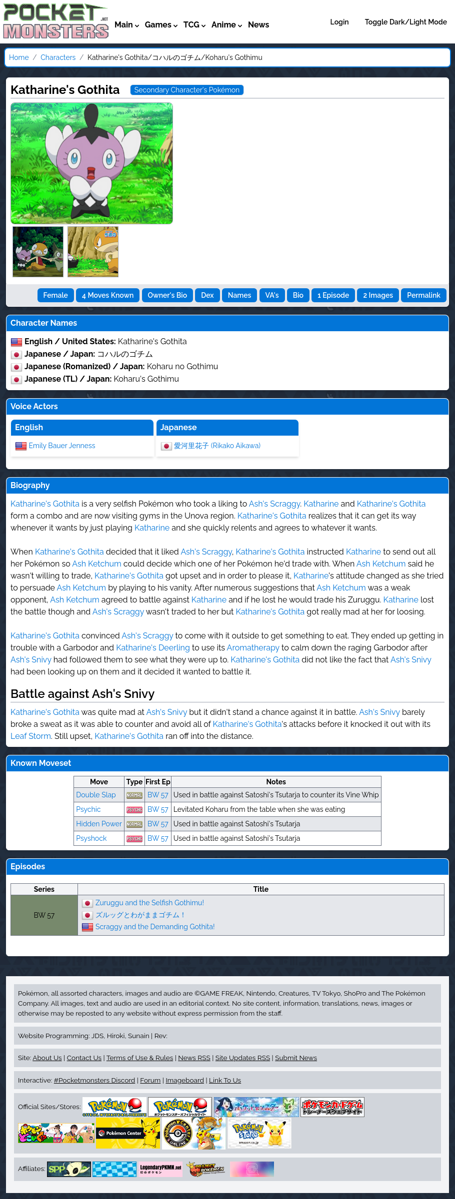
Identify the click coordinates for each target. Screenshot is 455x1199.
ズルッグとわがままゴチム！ (141, 914)
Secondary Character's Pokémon (187, 90)
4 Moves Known (108, 295)
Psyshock (91, 838)
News (259, 24)
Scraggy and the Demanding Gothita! (155, 926)
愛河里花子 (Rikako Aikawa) (217, 445)
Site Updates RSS (243, 1058)
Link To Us (225, 1080)
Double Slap (96, 795)
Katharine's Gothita (45, 504)
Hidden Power (99, 824)
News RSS (194, 1058)
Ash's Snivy (31, 659)
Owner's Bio (168, 295)
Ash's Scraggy (274, 504)
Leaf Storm (30, 736)
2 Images (378, 295)
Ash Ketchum (96, 564)
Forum (150, 1080)
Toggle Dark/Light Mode (406, 22)
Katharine (321, 504)
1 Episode (333, 295)
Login (339, 22)
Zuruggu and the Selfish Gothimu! (150, 902)
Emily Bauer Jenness (62, 445)
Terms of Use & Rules (139, 1058)
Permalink (423, 295)
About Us (47, 1058)
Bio (298, 295)
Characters (58, 57)
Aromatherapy (253, 647)
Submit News (296, 1058)
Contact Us (84, 1058)
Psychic (88, 809)
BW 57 (158, 795)
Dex (207, 295)
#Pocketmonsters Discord (94, 1080)
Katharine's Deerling (153, 647)
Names (240, 295)
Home (19, 57)
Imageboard (185, 1080)
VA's (272, 295)
